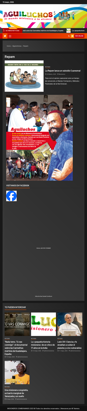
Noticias (47, 66)
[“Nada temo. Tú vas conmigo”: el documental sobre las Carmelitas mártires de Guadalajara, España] (17, 324)
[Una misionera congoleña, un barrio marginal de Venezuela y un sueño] (17, 372)
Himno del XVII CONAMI (43, 248)
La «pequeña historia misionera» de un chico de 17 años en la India (43, 344)
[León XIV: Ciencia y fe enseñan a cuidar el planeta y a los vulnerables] (69, 324)
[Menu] (10, 36)
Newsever (64, 409)
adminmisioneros (22, 357)
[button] (10, 36)
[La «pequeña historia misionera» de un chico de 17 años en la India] (43, 324)
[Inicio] (5, 36)
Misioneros (62, 74)
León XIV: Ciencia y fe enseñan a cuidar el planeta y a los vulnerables (69, 344)
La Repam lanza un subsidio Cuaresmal (62, 70)
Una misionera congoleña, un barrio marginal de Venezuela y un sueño (16, 393)
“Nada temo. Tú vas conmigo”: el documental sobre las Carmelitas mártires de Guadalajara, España (16, 347)
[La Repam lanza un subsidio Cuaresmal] (24, 76)
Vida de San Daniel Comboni (43, 296)
